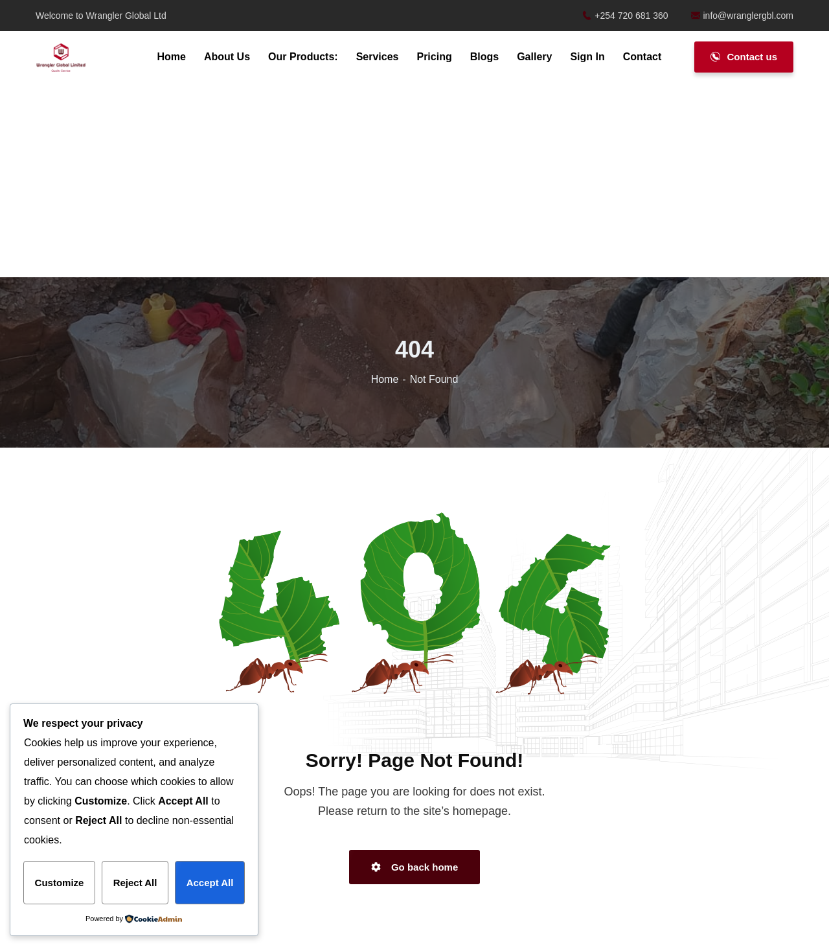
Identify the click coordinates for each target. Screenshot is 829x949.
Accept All (210, 882)
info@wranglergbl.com (742, 15)
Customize (59, 882)
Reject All (135, 882)
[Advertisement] (414, 181)
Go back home (415, 867)
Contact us (743, 56)
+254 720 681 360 (625, 15)
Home (385, 379)
